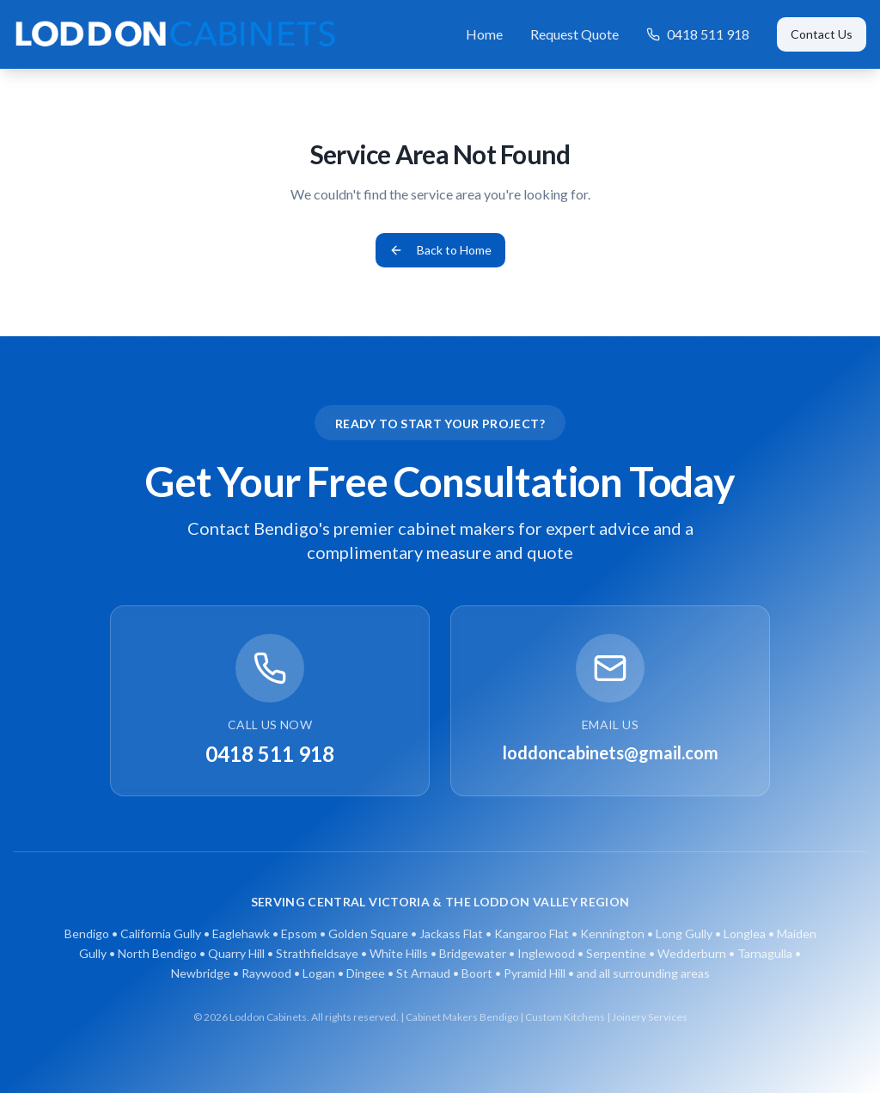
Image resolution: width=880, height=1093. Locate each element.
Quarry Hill (236, 953)
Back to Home (440, 250)
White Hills (399, 953)
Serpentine (616, 953)
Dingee (365, 973)
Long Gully (684, 933)
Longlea (745, 933)
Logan (318, 973)
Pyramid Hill (534, 973)
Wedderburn (691, 953)
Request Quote (574, 34)
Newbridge (200, 973)
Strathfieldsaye (317, 953)
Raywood (266, 973)
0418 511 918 (697, 34)
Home (484, 34)
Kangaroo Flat (531, 933)
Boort (476, 973)
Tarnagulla (764, 953)
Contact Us (821, 34)
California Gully (160, 933)
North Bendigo (157, 953)
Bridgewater (472, 953)
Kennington (612, 933)
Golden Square (368, 933)
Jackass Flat (451, 933)
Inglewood (546, 953)
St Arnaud (423, 973)
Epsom (299, 933)
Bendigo (86, 933)
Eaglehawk (241, 933)
